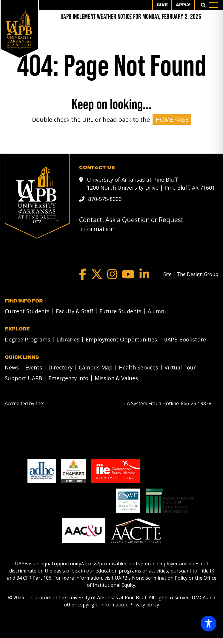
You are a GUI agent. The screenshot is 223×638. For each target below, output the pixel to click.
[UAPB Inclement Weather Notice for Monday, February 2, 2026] (131, 17)
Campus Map (96, 367)
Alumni (157, 311)
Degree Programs (27, 339)
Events (33, 367)
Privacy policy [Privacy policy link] (144, 604)
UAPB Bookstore (184, 339)
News (12, 367)
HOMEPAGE (172, 120)
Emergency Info (68, 378)
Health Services (138, 367)
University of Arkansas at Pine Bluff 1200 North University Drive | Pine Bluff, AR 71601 (151, 183)
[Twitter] (96, 274)
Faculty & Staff (74, 311)
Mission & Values (116, 378)
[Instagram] (112, 274)
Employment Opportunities (121, 339)
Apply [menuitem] (183, 5)
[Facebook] (82, 274)
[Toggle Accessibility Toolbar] (208, 623)
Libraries (67, 339)
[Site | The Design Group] (190, 274)
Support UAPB (23, 378)
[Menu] (213, 5)
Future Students (120, 311)
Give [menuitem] (162, 5)
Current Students (27, 311)
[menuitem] (25, 311)
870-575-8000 (105, 198)
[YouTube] (128, 274)
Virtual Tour (180, 367)
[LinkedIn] (144, 274)
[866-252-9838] (196, 403)
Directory (60, 367)
